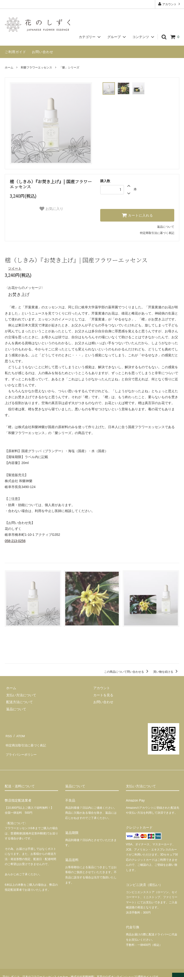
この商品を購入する (92, 650)
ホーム (9, 67)
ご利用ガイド (15, 52)
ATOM (19, 734)
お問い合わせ (42, 52)
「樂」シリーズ (69, 67)
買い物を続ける (166, 670)
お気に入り (51, 208)
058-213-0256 (15, 541)
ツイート (14, 268)
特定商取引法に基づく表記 (157, 233)
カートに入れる (137, 215)
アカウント (169, 4)
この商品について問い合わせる (127, 670)
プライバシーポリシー (21, 748)
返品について (165, 226)
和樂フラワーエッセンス (36, 67)
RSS (8, 734)
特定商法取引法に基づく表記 (26, 741)
